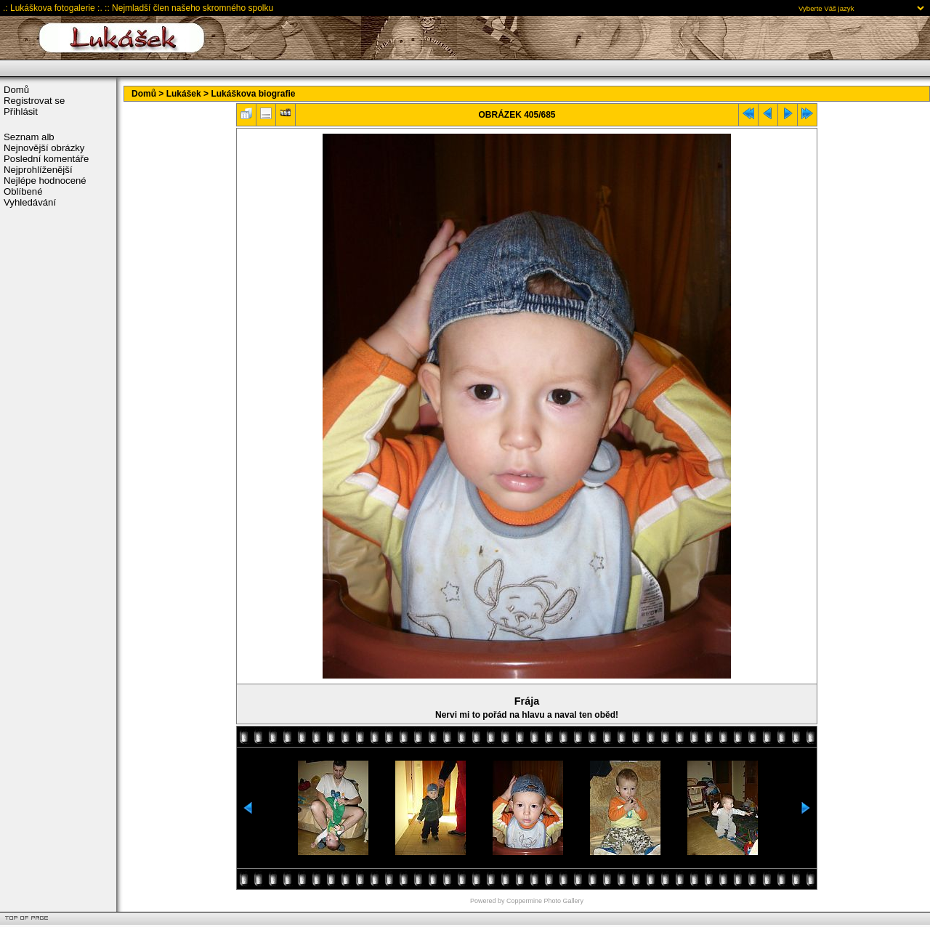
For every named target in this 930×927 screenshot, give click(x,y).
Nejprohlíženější (38, 169)
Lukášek (183, 94)
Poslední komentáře (46, 158)
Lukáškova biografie (253, 94)
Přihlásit (21, 111)
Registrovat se (34, 100)
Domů (16, 89)
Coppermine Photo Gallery (544, 900)
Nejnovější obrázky (44, 147)
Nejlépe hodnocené (45, 180)
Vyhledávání (30, 202)
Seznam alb (29, 136)
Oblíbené (23, 191)
